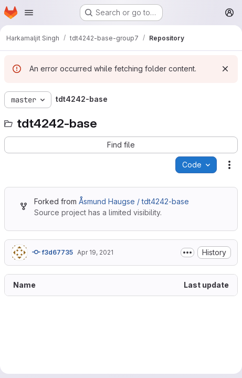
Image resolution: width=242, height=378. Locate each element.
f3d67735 (52, 252)
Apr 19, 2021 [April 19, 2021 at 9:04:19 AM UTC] (95, 252)
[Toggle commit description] (187, 252)
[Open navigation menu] (28, 12)
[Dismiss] (225, 68)
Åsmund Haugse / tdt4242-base (134, 201)
